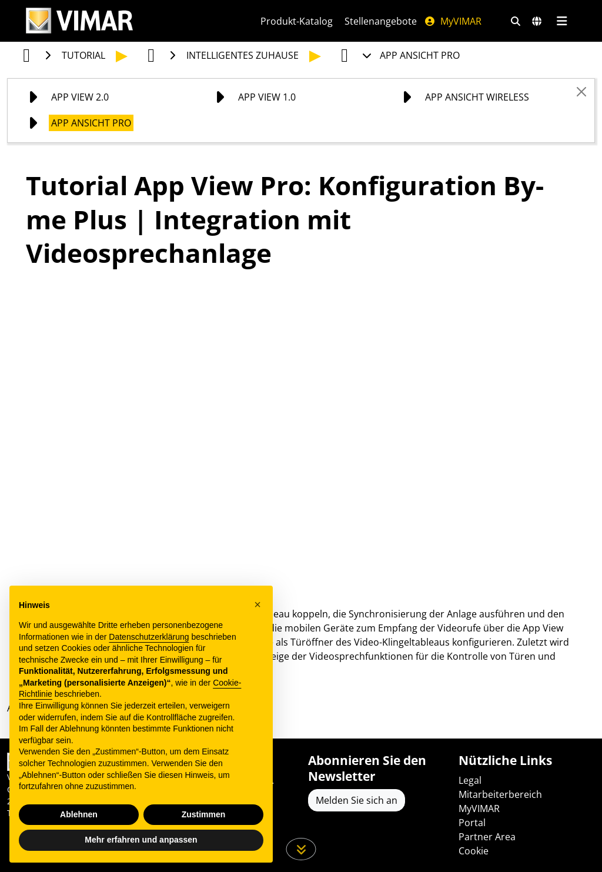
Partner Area (487, 836)
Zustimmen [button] (204, 814)
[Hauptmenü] (561, 21)
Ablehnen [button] (79, 814)
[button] (257, 604)
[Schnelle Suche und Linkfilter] (515, 21)
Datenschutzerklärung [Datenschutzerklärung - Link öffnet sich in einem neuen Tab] (149, 637)
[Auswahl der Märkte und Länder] (537, 21)
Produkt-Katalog (296, 21)
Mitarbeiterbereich (500, 794)
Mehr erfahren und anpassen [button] (141, 839)
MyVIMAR (452, 21)
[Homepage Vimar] (79, 21)
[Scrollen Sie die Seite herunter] (301, 849)
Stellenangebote (381, 21)
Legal (470, 780)
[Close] (581, 92)
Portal (472, 822)
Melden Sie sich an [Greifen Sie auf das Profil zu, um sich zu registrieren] (356, 800)
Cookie (474, 850)
